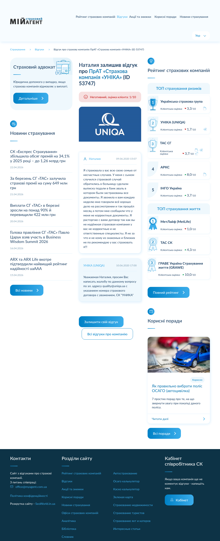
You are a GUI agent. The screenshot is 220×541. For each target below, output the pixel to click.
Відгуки (67, 481)
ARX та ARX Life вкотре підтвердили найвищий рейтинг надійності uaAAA (38, 264)
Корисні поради (165, 16)
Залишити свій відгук (101, 322)
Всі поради (161, 433)
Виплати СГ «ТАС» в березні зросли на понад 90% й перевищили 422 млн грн (34, 210)
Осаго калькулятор (126, 481)
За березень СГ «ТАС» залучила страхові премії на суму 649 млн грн (38, 183)
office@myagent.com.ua (31, 487)
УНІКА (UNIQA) (172, 122)
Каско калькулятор (126, 489)
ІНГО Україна (171, 188)
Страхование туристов (128, 513)
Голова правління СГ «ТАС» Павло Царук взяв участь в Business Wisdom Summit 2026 (39, 237)
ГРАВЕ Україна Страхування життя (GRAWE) (180, 265)
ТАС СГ (165, 143)
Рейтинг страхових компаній (95, 16)
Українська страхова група (181, 101)
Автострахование (125, 473)
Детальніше (28, 98)
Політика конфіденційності (29, 496)
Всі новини (23, 290)
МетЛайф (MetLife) (175, 221)
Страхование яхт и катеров (131, 521)
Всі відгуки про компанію (108, 333)
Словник (68, 536)
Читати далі (160, 419)
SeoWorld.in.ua (45, 503)
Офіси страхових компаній (80, 513)
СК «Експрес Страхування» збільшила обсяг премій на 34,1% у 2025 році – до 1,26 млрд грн (40, 156)
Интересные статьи (126, 529)
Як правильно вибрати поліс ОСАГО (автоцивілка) (177, 388)
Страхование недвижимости (133, 505)
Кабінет (182, 500)
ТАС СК (166, 242)
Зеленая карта (123, 497)
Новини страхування (194, 16)
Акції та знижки (140, 16)
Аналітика (69, 521)
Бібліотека (69, 529)
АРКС (165, 167)
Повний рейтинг (166, 292)
